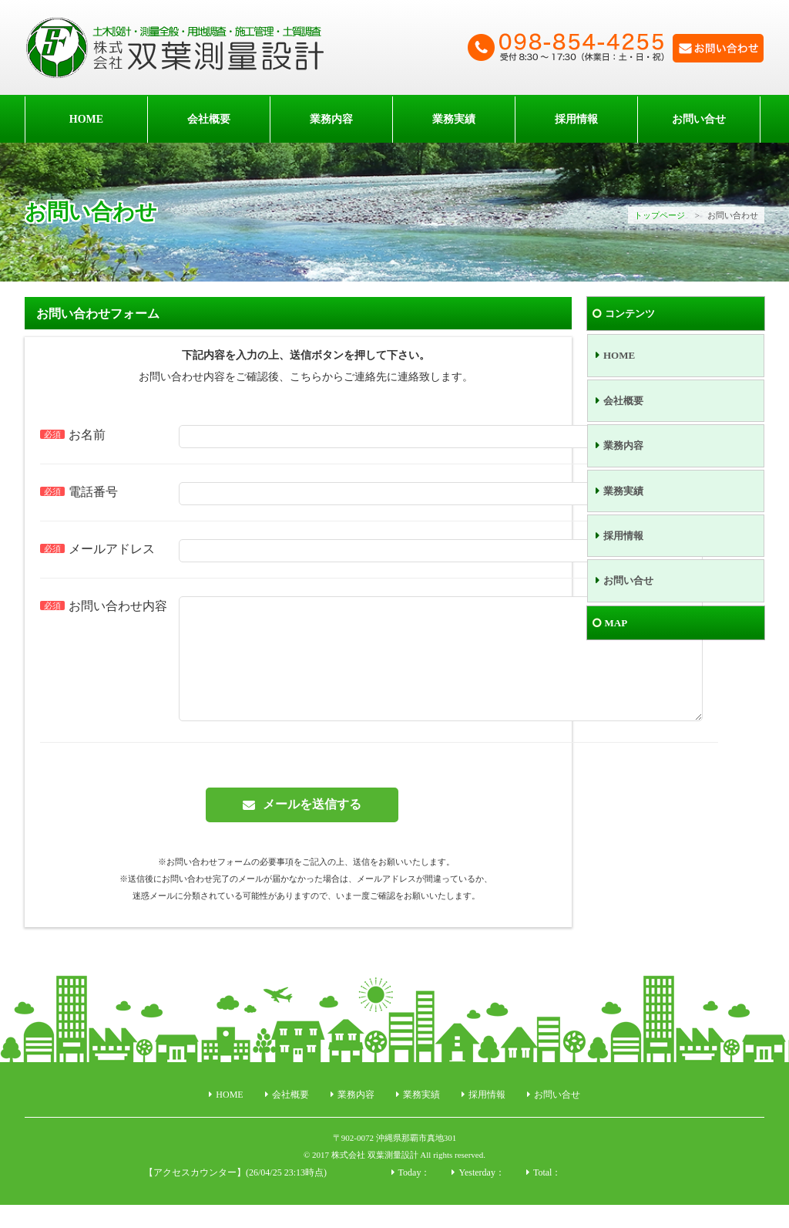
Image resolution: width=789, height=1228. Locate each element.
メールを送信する (312, 827)
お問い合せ (699, 119)
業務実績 (453, 119)
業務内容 (331, 119)
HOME (86, 119)
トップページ (659, 215)
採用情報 (576, 119)
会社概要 (208, 119)
